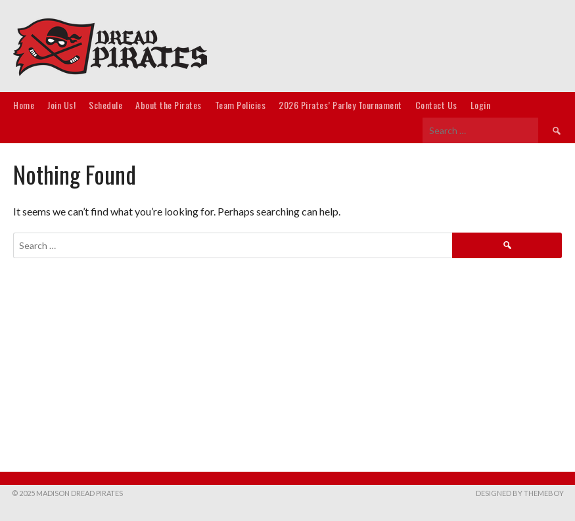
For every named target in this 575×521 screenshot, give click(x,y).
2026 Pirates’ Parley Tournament (340, 105)
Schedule (105, 105)
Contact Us (436, 105)
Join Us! (61, 105)
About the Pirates (168, 105)
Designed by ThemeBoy (520, 493)
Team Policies (240, 105)
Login (481, 105)
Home (23, 105)
